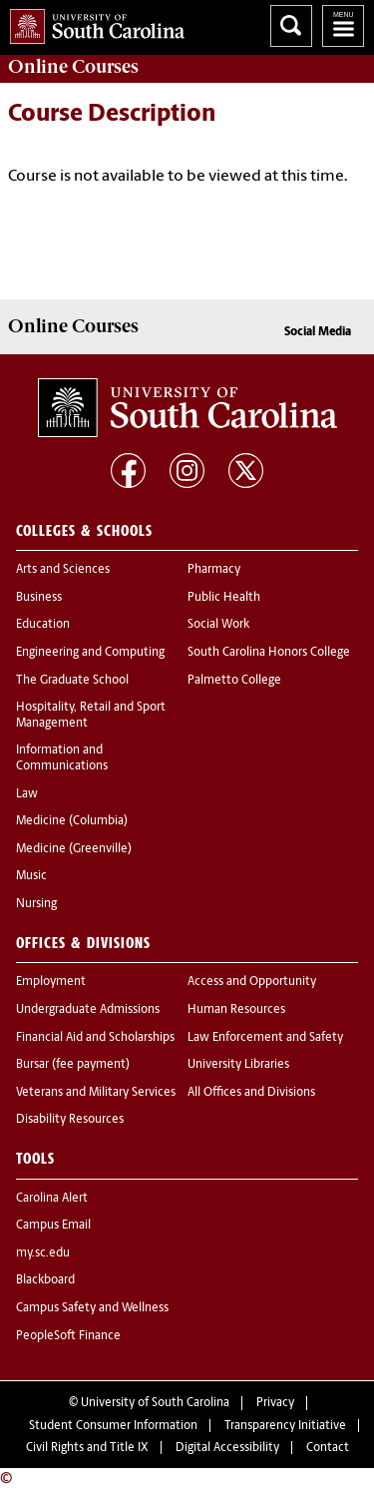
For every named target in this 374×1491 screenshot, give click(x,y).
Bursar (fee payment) (73, 1065)
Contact (327, 1448)
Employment (51, 982)
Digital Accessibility (227, 1448)
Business (39, 598)
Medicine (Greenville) (74, 849)
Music (31, 876)
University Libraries (238, 1065)
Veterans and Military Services (96, 1093)
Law (27, 794)
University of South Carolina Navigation (343, 26)
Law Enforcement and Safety (265, 1038)
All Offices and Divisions (251, 1093)
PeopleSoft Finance (68, 1336)
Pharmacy (213, 570)
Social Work (218, 625)
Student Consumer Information (113, 1426)
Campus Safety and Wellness (92, 1308)
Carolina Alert (52, 1199)
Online (73, 67)
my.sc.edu (43, 1253)
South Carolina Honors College (268, 653)
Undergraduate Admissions (88, 1010)
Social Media (317, 332)
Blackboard (45, 1280)
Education (43, 625)
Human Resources (236, 1010)
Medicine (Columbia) (72, 821)
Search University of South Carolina (291, 26)
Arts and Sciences (63, 570)
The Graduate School (72, 681)
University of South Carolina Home (92, 22)
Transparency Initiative (285, 1426)
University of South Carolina (155, 1403)
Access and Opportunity (251, 982)
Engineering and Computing (90, 653)
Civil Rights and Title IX (87, 1448)
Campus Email (53, 1226)
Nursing (36, 904)
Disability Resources (70, 1120)
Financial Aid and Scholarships (95, 1038)
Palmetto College (234, 681)
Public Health (223, 598)
